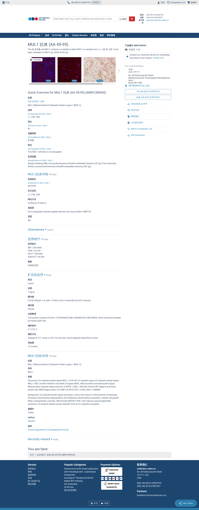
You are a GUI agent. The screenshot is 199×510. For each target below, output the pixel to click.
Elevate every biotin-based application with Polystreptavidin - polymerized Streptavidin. (81, 472)
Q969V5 (31, 421)
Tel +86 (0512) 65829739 (148, 91)
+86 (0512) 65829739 (78, 2)
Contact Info (158, 58)
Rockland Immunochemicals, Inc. (152, 495)
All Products (34, 35)
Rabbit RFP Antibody (73, 481)
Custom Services (79, 35)
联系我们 (96, 2)
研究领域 (111, 35)
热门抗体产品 (34, 481)
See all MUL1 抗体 (36, 101)
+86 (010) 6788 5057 (151, 486)
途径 (102, 35)
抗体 (47, 35)
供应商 (94, 35)
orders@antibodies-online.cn (157, 20)
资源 (30, 478)
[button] (119, 71)
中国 (138, 49)
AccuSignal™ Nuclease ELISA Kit (78, 478)
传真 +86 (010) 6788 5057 (148, 97)
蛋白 (67, 35)
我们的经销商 (70, 490)
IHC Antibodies (70, 484)
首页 (32, 455)
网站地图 (32, 484)
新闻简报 (32, 475)
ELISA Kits (57, 35)
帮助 (30, 472)
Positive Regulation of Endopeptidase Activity (48, 430)
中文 (6, 2)
